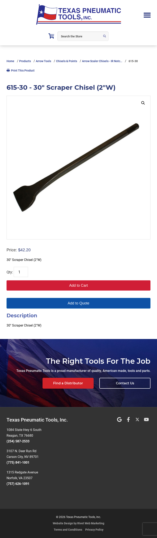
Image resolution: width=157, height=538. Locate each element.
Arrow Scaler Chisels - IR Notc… (102, 61)
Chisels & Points (66, 61)
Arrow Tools (43, 61)
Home (10, 61)
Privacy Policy (94, 529)
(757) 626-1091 (18, 484)
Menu (147, 14)
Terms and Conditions (68, 529)
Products (25, 61)
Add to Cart (78, 285)
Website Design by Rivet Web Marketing (78, 523)
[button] (143, 103)
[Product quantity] (21, 272)
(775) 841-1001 (18, 462)
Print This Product (21, 70)
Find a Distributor (68, 383)
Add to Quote (78, 303)
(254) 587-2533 (18, 441)
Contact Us (125, 383)
